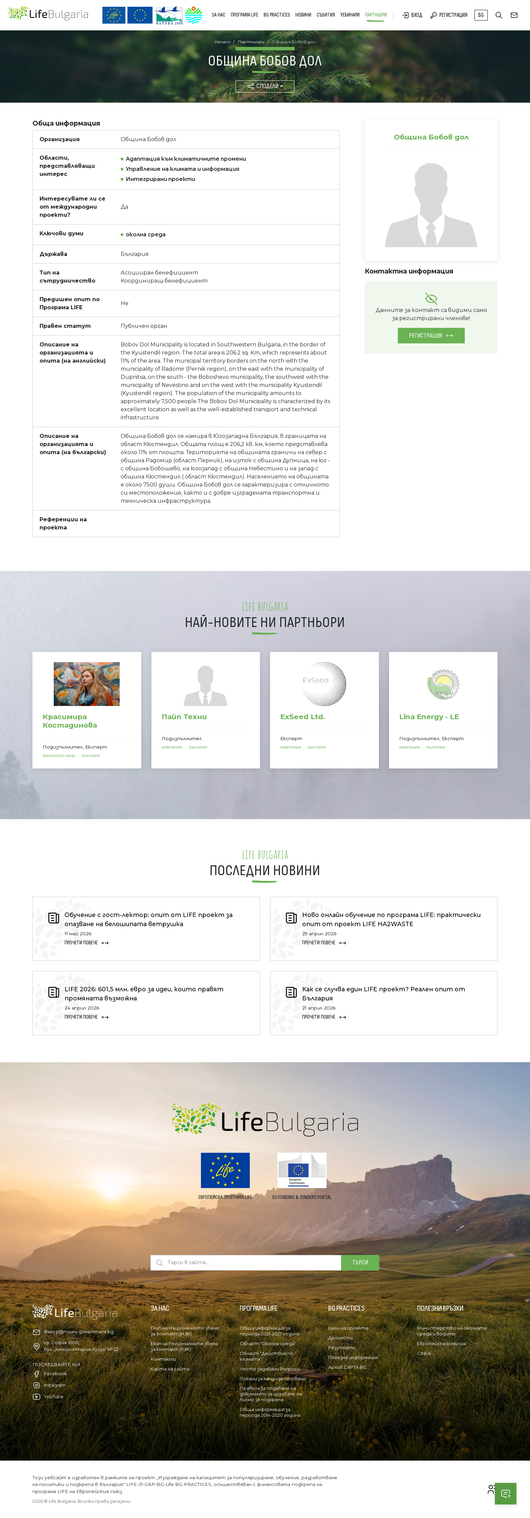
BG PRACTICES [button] (277, 15)
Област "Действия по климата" (266, 1356)
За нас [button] (218, 15)
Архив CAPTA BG (347, 1367)
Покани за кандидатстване (273, 1378)
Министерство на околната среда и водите (452, 1330)
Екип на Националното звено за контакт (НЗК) (185, 1330)
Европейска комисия (441, 1343)
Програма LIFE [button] (244, 15)
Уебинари (350, 15)
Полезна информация (353, 1357)
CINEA (424, 1353)
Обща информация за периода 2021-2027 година (269, 1330)
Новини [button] (303, 15)
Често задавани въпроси (270, 1368)
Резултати (341, 1347)
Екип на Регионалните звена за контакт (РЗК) (184, 1346)
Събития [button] (326, 15)
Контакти (163, 1359)
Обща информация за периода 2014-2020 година (270, 1412)
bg (481, 15)
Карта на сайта (170, 1368)
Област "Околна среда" (268, 1343)
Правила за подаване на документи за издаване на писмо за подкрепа (271, 1393)
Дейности (340, 1337)
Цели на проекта (348, 1328)
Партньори (376, 15)
